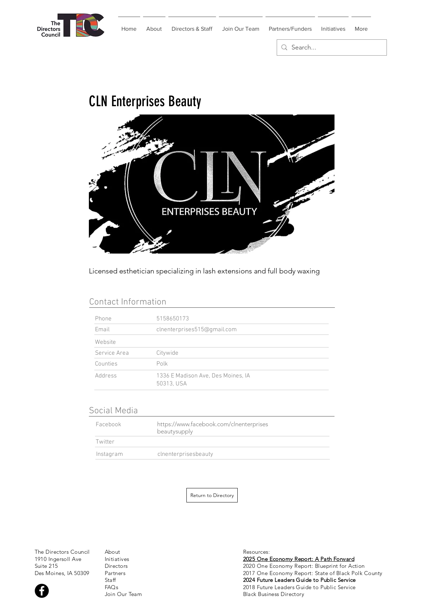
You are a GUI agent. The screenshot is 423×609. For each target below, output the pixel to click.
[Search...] (331, 47)
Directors (116, 565)
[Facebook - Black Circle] (42, 591)
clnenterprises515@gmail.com (196, 329)
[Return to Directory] (212, 495)
